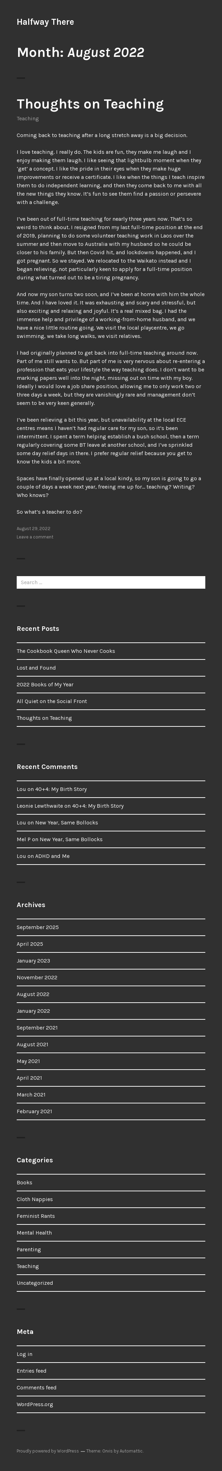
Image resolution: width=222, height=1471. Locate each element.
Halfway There (45, 22)
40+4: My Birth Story (61, 789)
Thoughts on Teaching (90, 104)
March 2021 (31, 1094)
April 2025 (30, 944)
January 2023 (33, 960)
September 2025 (38, 927)
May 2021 (28, 1061)
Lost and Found (36, 667)
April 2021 (29, 1077)
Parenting (29, 1249)
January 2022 (33, 1011)
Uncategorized (35, 1283)
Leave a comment (35, 537)
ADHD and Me (52, 856)
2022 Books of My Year (45, 684)
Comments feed (37, 1387)
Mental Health (34, 1232)
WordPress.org (35, 1404)
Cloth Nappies (35, 1199)
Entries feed (32, 1370)
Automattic (131, 1451)
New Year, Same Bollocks (66, 822)
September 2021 (37, 1027)
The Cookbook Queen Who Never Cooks (66, 651)
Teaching (28, 118)
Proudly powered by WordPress (48, 1451)
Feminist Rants (36, 1216)
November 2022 (37, 977)
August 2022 (33, 994)
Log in (24, 1354)
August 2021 (32, 1044)
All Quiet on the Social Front (52, 701)
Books (24, 1182)
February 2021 (34, 1111)
